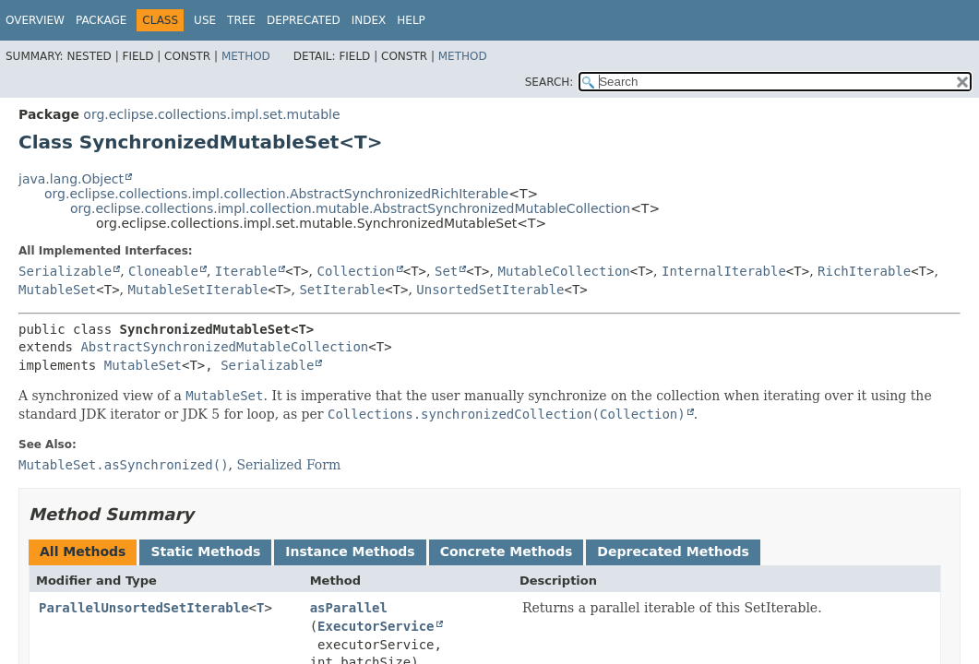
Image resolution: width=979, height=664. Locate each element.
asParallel (349, 607)
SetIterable (342, 289)
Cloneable (163, 271)
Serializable (65, 271)
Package (101, 20)
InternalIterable (724, 271)
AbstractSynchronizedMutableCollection (224, 346)
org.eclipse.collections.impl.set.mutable (211, 114)
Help (411, 20)
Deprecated (303, 20)
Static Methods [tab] (205, 551)
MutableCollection (563, 271)
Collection (355, 271)
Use (205, 20)
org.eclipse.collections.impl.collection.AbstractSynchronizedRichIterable (276, 193)
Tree (241, 20)
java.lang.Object (71, 179)
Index (369, 20)
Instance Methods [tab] (349, 551)
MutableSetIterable (198, 289)
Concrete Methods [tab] (506, 551)
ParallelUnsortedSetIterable (144, 607)
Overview (35, 20)
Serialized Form (288, 464)
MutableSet (57, 289)
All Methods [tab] (82, 551)
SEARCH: (549, 82)
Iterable (246, 271)
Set (446, 271)
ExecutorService (375, 626)
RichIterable (864, 271)
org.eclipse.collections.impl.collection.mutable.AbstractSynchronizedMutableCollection (350, 208)
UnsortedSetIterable (490, 289)
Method (245, 56)
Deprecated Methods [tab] (672, 551)
